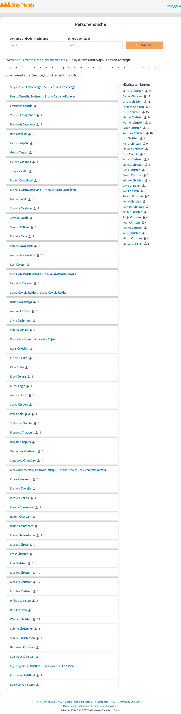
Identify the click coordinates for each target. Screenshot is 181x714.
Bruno (21, 302)
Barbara (133, 207)
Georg (19, 152)
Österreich (84, 705)
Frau (130, 154)
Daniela (18, 236)
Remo (131, 201)
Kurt (17, 386)
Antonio (18, 395)
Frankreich (98, 705)
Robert (132, 228)
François (22, 432)
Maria (22, 535)
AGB (60, 701)
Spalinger (22, 656)
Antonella (22, 255)
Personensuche (31, 60)
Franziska (21, 106)
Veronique (23, 451)
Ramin (20, 516)
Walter (132, 212)
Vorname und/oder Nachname (29, 38)
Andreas (133, 133)
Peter (131, 112)
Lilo (18, 563)
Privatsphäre (101, 701)
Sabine (21, 246)
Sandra (19, 227)
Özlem (19, 358)
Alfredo (19, 218)
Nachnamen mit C (56, 60)
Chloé (20, 479)
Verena (22, 115)
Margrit (20, 572)
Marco (132, 238)
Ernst (19, 554)
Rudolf (21, 180)
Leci (17, 264)
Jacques (19, 498)
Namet (18, 199)
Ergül (18, 376)
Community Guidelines (130, 701)
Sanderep (23, 460)
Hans (131, 170)
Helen (19, 143)
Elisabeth (22, 124)
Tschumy (21, 423)
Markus (20, 582)
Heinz (131, 143)
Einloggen (173, 6)
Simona (21, 208)
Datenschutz (71, 701)
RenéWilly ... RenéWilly (32, 339)
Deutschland (69, 705)
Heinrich (21, 283)
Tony (18, 171)
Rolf (18, 134)
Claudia (132, 149)
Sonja (131, 217)
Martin (132, 117)
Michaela (22, 675)
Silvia (20, 320)
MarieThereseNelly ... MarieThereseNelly (58, 470)
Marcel (132, 243)
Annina (20, 311)
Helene (20, 162)
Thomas (133, 107)
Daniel (132, 96)
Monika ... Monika (43, 190)
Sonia (19, 404)
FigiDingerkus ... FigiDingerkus (42, 666)
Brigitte (20, 442)
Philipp (20, 600)
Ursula (132, 101)
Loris (19, 348)
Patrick (132, 159)
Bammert (22, 647)
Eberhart (22, 684)
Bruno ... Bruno (42, 96)
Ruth (131, 222)
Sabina (19, 330)
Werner (20, 619)
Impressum (86, 701)
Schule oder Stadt (79, 38)
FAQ (113, 701)
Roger (131, 128)
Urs (130, 138)
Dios (17, 367)
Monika (20, 591)
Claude (22, 507)
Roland (132, 196)
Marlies (19, 544)
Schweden (111, 705)
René (131, 233)
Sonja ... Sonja (38, 292)
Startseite (12, 60)
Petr (20, 414)
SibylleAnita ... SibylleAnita (42, 87)
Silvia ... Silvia (43, 274)
